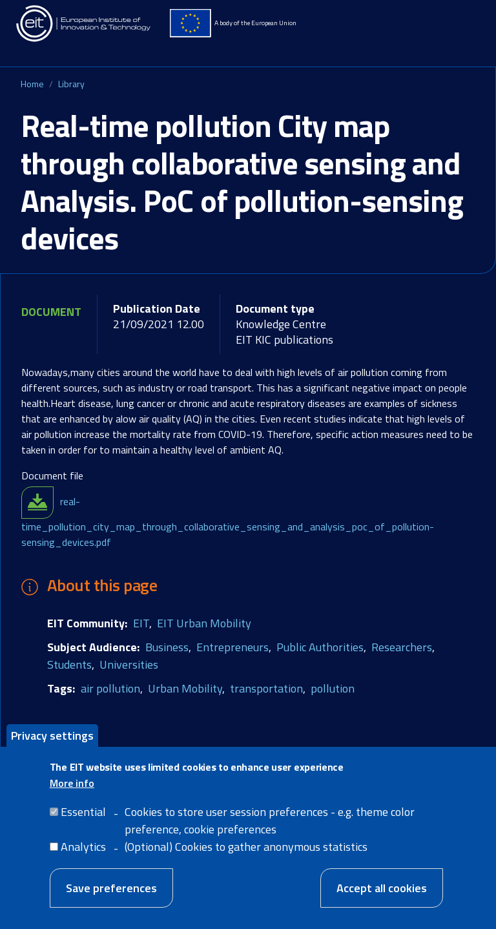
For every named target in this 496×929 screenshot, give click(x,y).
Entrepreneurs (232, 647)
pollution (333, 688)
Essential (83, 819)
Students (69, 664)
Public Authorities (320, 647)
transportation (266, 688)
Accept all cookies (381, 895)
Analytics (83, 853)
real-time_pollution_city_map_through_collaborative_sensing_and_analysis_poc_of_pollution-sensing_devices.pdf (227, 522)
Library (71, 83)
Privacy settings (52, 742)
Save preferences (111, 895)
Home (32, 83)
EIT (141, 623)
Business (167, 647)
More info (72, 790)
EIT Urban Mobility (204, 623)
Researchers (401, 647)
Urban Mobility (185, 688)
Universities (128, 664)
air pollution (110, 688)
